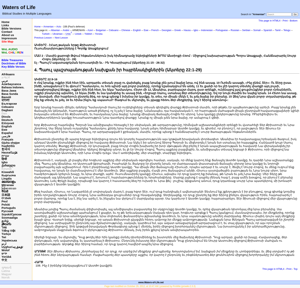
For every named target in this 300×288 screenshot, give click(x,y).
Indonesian (207, 30)
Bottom (294, 20)
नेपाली (5, 191)
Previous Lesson (43, 37)
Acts (58, 26)
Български (9, 103)
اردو (4, 243)
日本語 (6, 194)
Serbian (246, 30)
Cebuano (8, 106)
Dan (4, 113)
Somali (257, 30)
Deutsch (7, 119)
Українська (9, 240)
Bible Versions (11, 28)
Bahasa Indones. (13, 87)
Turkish (46, 34)
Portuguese (222, 30)
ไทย (4, 227)
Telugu (286, 30)
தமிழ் (5, 220)
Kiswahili (8, 172)
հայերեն (8, 146)
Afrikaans (8, 74)
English (7, 126)
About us (8, 35)
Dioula (6, 116)
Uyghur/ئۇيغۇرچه (12, 247)
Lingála (7, 178)
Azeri (90, 30)
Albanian (55, 30)
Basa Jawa (9, 90)
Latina (6, 270)
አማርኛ (6, 77)
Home (6, 22)
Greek (177, 30)
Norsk (6, 277)
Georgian (166, 30)
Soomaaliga (10, 217)
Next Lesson (61, 37)
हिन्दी (4, 159)
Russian (235, 30)
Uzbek (78, 34)
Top (295, 268)
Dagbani (7, 110)
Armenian (48, 26)
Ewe (4, 129)
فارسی (6, 136)
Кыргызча (9, 175)
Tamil (277, 30)
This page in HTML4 (269, 20)
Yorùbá (6, 256)
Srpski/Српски (11, 214)
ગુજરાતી (6, 267)
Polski (6, 204)
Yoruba (98, 34)
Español (7, 133)
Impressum (9, 38)
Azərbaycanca (11, 84)
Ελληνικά (8, 123)
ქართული (8, 165)
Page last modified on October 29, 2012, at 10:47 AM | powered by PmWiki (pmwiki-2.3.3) (150, 286)
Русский (7, 211)
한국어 (6, 149)
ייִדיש (4, 253)
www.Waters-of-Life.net (151, 282)
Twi (4, 237)
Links (5, 25)
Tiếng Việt (8, 230)
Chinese (125, 30)
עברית (5, 155)
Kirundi (7, 168)
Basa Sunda (10, 93)
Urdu (68, 34)
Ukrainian (58, 34)
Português (9, 207)
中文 (4, 260)
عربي (5, 80)
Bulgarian (101, 30)
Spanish (267, 30)
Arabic (66, 30)
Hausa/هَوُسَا (9, 152)
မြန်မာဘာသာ (9, 188)
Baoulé (6, 97)
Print (285, 20)
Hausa (187, 30)
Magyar (7, 274)
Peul (5, 201)
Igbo (5, 162)
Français (7, 139)
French (155, 30)
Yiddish (88, 34)
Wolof (5, 250)
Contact (7, 31)
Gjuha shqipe (11, 142)
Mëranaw (8, 185)
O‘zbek (6, 198)
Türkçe (6, 233)
